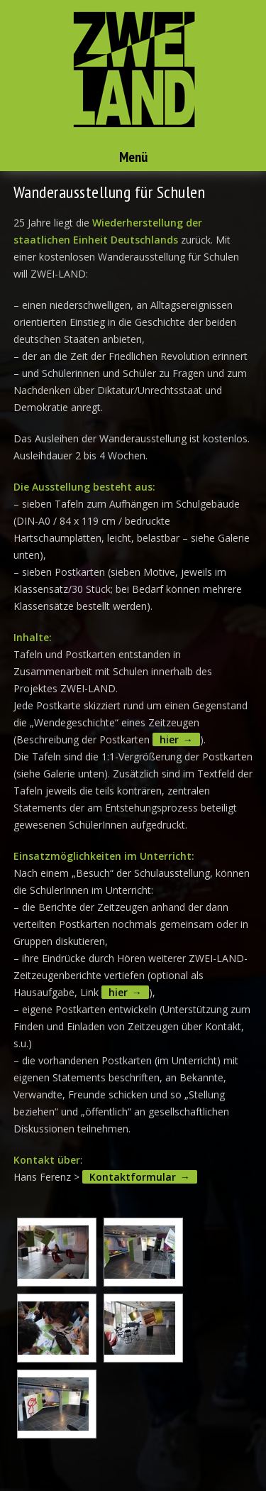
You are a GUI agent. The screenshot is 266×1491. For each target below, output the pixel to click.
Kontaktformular (132, 1177)
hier (169, 739)
